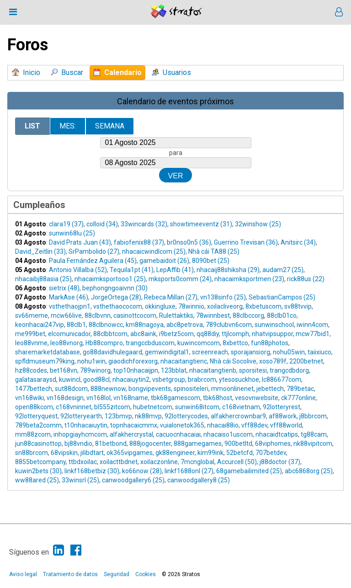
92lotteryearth (81, 416)
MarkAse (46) (68, 297)
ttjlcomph (235, 333)
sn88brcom (31, 452)
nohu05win (289, 352)
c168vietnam (241, 407)
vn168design (65, 397)
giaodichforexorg (133, 361)
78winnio (191, 306)
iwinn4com (312, 324)
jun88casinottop (38, 443)
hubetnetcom (152, 407)
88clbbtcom (110, 333)
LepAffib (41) (175, 269)
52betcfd (239, 452)
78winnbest (213, 315)
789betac (300, 388)
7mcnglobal (197, 461)
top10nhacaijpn (135, 370)
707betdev (270, 452)
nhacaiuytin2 (130, 379)
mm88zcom (33, 434)
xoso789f (273, 361)
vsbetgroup (168, 379)
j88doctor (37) (280, 461)
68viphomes (273, 443)
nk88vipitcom (312, 443)
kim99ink (210, 452)
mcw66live (66, 315)
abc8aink (143, 333)
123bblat (173, 370)
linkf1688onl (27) (189, 471)
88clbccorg (248, 315)
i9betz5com (176, 333)
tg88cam (314, 434)
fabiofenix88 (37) (139, 242)
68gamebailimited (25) (249, 471)
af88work (283, 416)
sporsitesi (253, 370)
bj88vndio (78, 443)
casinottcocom (134, 315)
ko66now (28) (142, 471)
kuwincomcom (198, 343)
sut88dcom (71, 388)
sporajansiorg (250, 352)
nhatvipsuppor (272, 333)
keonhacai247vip (39, 324)
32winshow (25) (258, 224)
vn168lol (98, 397)
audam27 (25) (282, 269)
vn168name (130, 397)
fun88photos (269, 343)
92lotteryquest (36, 416)
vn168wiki (29, 397)
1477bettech (33, 388)
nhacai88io (223, 425)
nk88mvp (148, 416)
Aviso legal (23, 574)
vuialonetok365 (182, 425)
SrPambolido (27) (94, 251)
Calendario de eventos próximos (175, 101)
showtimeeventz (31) (201, 224)
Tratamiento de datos (70, 574)
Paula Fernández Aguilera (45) (93, 260)
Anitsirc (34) (298, 242)
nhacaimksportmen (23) (249, 279)
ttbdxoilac (83, 461)
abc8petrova (184, 324)
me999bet (30, 333)
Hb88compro (104, 343)
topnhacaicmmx (133, 425)
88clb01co (282, 315)
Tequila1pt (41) (132, 269)
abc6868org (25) (309, 471)
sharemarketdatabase (47, 352)
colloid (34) (102, 224)
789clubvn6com (229, 324)
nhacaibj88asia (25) (43, 279)
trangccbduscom (150, 343)
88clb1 (76, 324)
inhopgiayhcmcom (80, 434)
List (32, 126)
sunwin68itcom (197, 407)
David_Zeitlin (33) (40, 251)
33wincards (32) (144, 224)
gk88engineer (175, 452)
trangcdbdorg (289, 370)
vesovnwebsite (256, 397)
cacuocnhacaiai (178, 434)
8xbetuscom (263, 306)
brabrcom (202, 379)
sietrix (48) (64, 288)
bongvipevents (149, 388)
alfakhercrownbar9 (238, 416)
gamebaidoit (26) (164, 260)
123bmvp (118, 416)
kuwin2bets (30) (38, 471)
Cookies (145, 574)
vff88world (286, 425)
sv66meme (31, 315)
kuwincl (69, 379)
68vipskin (64, 452)
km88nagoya (145, 324)
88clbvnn (98, 315)
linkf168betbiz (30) (91, 471)
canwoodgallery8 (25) (198, 480)
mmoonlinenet (232, 388)
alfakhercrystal (131, 434)
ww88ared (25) (37, 480)
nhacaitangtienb (212, 370)
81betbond (111, 443)
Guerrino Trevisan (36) (246, 242)
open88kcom (34, 407)
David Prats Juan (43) (80, 242)
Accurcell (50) (237, 461)
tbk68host (217, 397)
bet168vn (63, 370)
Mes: (67, 126)
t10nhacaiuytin (85, 425)
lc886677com (281, 379)
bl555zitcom (112, 407)
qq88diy (208, 333)
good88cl (96, 379)
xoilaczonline (159, 461)
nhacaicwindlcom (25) (154, 251)
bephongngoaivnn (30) (115, 288)
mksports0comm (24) (180, 279)
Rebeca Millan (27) (170, 297)
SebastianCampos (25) (282, 297)
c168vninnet (73, 407)
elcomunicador (69, 333)
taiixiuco (319, 352)
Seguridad (116, 574)
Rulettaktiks (176, 315)
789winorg (95, 370)
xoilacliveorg (225, 306)
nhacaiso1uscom (228, 434)
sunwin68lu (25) (72, 233)
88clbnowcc (106, 324)
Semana (109, 126)
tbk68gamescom (175, 397)
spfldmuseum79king (44, 361)
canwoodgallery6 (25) (133, 480)
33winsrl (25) (80, 480)
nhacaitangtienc (183, 361)
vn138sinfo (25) (223, 297)
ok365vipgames (129, 452)
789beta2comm (38, 425)
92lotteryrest (281, 407)
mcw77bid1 (313, 333)
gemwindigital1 (167, 352)
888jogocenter (150, 443)
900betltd (238, 443)
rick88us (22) (305, 279)
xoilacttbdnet (119, 461)
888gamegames (198, 443)
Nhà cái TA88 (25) (213, 251)
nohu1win (91, 361)
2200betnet (306, 361)
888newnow (108, 388)
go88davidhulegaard (112, 352)
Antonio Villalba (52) (78, 269)
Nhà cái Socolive (233, 361)
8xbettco (235, 343)
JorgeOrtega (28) (116, 297)
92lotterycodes (186, 416)
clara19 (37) (66, 224)
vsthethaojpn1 (69, 306)
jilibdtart (92, 452)
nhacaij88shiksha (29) (228, 269)
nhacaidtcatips (276, 434)
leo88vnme (31, 343)
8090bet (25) (210, 260)
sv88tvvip (298, 306)
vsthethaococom (117, 306)
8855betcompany (40, 461)
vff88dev (254, 425)
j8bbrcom (313, 416)
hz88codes (31, 370)
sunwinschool (274, 324)
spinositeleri (191, 388)
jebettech (270, 388)
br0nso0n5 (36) (189, 242)
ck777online (298, 397)
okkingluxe (160, 306)
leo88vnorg (66, 343)
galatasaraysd (35, 379)
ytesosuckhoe (239, 379)
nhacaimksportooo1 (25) (110, 279)
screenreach (210, 352)
